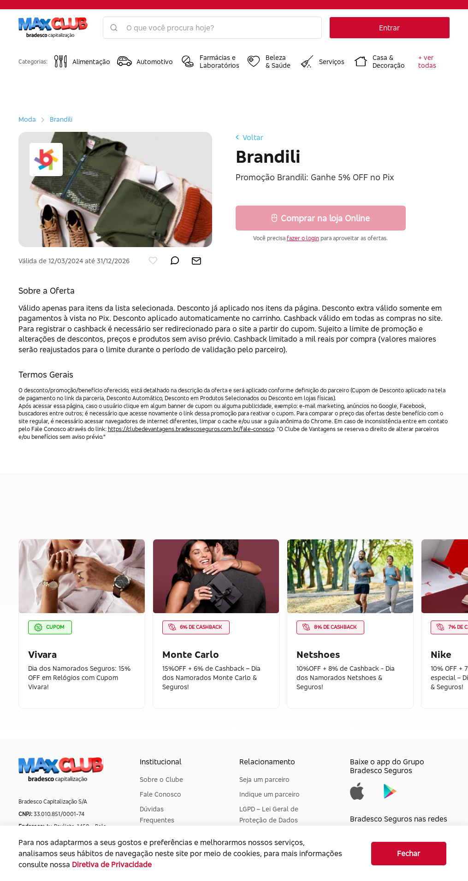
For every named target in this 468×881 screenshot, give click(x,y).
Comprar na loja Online (321, 218)
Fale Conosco (160, 794)
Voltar (249, 137)
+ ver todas (427, 61)
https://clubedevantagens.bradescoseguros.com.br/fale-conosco (191, 429)
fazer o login (303, 238)
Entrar (389, 27)
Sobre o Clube (161, 779)
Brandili (61, 119)
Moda (27, 119)
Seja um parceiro (264, 779)
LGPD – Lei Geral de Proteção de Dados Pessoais (268, 820)
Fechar (408, 853)
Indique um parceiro (269, 794)
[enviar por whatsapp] (175, 258)
